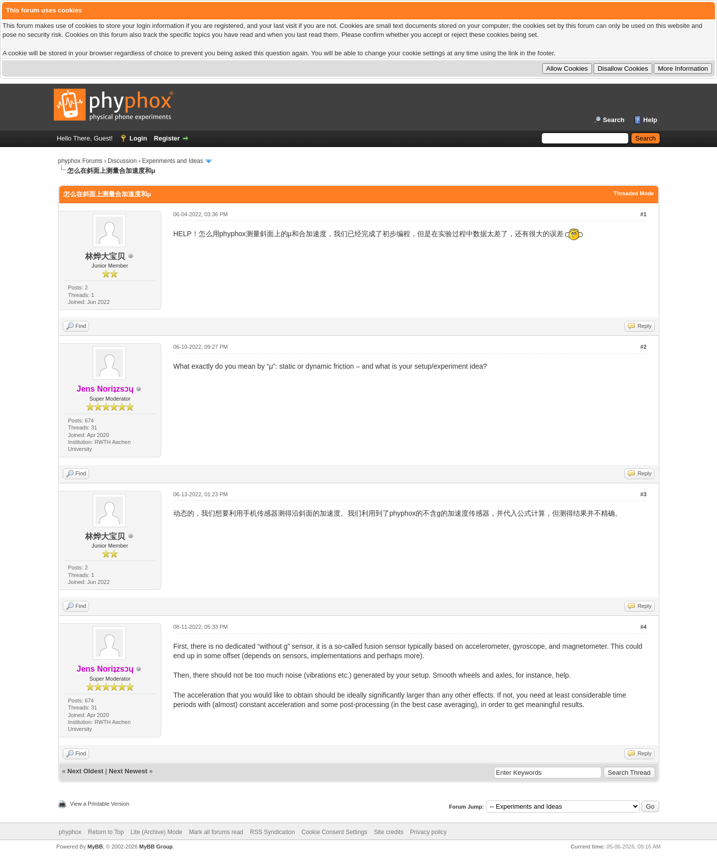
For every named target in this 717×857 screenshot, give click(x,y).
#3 (643, 494)
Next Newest (128, 771)
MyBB (95, 847)
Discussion (122, 160)
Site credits (388, 832)
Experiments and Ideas (172, 160)
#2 (643, 347)
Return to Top (106, 832)
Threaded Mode (633, 193)
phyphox (70, 832)
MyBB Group (156, 847)
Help (650, 120)
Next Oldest (85, 771)
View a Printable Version (99, 804)
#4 (643, 627)
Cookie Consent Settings (334, 832)
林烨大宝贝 (105, 256)
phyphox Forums (80, 160)
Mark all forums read (216, 832)
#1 (643, 214)
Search (613, 120)
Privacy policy (428, 832)
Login (138, 138)
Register (167, 138)
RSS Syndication (272, 832)
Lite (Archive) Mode (156, 832)
